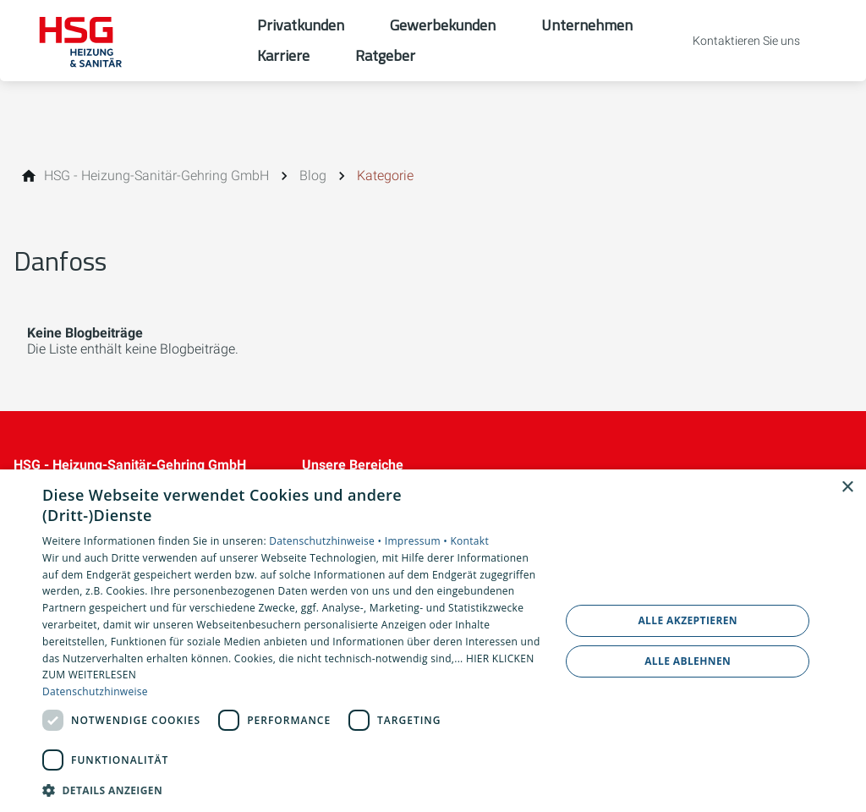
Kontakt (469, 541)
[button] (293, 789)
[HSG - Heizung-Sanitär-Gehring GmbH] (156, 175)
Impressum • (418, 541)
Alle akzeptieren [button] (687, 620)
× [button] (847, 487)
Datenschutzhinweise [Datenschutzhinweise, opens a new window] (95, 691)
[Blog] (312, 175)
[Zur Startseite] (128, 40)
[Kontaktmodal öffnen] (734, 40)
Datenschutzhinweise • (326, 541)
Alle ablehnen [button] (687, 661)
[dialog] (433, 640)
